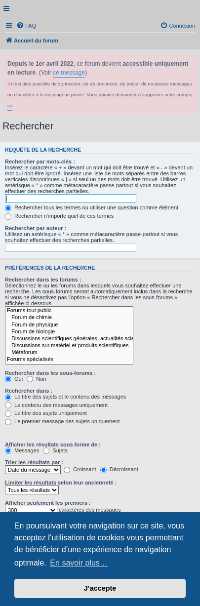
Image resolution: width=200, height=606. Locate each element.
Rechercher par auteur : (35, 228)
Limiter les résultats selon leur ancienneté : (61, 482)
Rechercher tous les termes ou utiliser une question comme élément (91, 207)
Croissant (80, 469)
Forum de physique (69, 325)
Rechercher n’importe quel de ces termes (59, 216)
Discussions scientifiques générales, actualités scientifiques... (69, 338)
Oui (14, 379)
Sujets (55, 450)
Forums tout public (69, 310)
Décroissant (119, 469)
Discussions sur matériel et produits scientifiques (69, 345)
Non (36, 379)
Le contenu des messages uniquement (56, 405)
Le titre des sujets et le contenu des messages (65, 397)
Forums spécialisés (69, 359)
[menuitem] (26, 26)
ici (9, 105)
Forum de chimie (69, 317)
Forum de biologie (69, 331)
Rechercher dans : (28, 391)
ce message (69, 72)
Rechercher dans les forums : (43, 280)
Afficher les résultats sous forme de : (53, 444)
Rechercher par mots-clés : (40, 161)
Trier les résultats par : (34, 462)
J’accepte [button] (100, 588)
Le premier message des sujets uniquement (62, 421)
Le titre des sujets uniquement (46, 413)
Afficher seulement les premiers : (48, 503)
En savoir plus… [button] (79, 563)
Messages (22, 450)
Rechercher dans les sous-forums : (50, 373)
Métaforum (69, 352)
